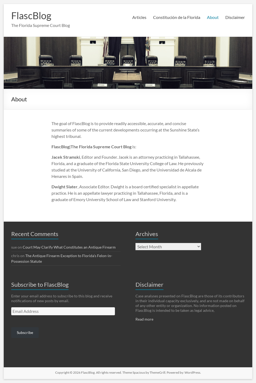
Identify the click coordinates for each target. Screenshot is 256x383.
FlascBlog (31, 15)
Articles (139, 17)
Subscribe (25, 332)
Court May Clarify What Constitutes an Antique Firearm (69, 247)
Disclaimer (235, 17)
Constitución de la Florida (176, 17)
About (213, 17)
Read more (144, 319)
